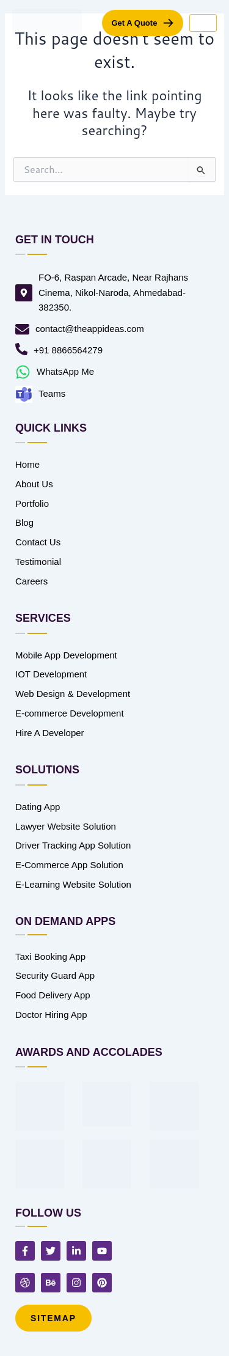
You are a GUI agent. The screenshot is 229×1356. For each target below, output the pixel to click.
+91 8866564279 (68, 350)
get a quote (134, 23)
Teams (51, 393)
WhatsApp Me (65, 371)
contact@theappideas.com (89, 328)
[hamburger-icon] (203, 23)
